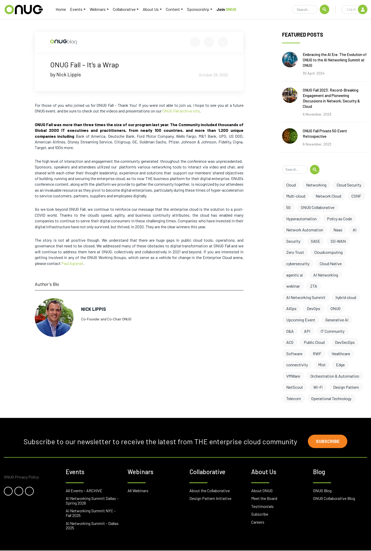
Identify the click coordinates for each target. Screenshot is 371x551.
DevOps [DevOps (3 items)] (313, 308)
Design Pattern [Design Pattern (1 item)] (346, 387)
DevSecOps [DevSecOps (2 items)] (345, 342)
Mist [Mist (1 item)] (322, 364)
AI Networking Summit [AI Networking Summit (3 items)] (305, 297)
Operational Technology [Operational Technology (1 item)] (331, 398)
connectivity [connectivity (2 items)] (297, 364)
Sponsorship (200, 9)
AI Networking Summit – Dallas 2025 (92, 526)
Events (78, 9)
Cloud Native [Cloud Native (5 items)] (331, 263)
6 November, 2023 (317, 114)
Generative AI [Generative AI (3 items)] (336, 319)
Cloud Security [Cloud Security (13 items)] (349, 184)
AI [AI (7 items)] (354, 229)
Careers (257, 522)
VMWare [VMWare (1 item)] (293, 376)
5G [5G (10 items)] (288, 207)
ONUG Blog (322, 491)
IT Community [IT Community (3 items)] (332, 331)
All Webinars (138, 491)
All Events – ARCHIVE (84, 491)
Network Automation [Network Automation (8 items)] (304, 229)
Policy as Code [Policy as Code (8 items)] (339, 218)
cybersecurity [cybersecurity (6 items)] (297, 263)
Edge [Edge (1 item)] (340, 364)
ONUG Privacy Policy (21, 477)
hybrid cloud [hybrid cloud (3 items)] (346, 297)
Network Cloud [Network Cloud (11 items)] (328, 195)
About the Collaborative (209, 491)
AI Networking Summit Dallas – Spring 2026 (92, 501)
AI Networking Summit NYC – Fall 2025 (91, 513)
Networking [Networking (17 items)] (316, 184)
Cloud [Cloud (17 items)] (291, 184)
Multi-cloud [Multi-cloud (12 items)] (295, 195)
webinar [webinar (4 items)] (293, 285)
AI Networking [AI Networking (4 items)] (325, 274)
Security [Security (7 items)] (293, 241)
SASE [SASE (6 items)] (315, 241)
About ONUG (262, 491)
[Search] (305, 9)
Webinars (100, 9)
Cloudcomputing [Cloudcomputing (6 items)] (328, 252)
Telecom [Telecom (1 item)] (293, 398)
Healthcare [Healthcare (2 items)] (341, 353)
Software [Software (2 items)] (294, 353)
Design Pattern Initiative (210, 499)
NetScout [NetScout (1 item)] (294, 387)
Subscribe (328, 441)
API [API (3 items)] (307, 331)
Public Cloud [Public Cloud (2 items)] (314, 342)
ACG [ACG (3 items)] (289, 342)
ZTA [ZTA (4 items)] (313, 285)
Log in (357, 9)
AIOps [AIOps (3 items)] (291, 308)
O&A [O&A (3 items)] (290, 331)
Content (175, 9)
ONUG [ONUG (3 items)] (336, 308)
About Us (153, 9)
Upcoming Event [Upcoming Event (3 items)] (300, 319)
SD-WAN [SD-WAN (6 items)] (338, 241)
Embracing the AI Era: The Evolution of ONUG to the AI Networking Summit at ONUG (335, 60)
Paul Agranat (72, 263)
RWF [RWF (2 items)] (317, 353)
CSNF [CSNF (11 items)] (356, 195)
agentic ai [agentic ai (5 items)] (294, 274)
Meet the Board (264, 499)
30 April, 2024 (314, 73)
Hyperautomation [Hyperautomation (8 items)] (301, 218)
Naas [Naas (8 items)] (337, 229)
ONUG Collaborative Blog (334, 499)
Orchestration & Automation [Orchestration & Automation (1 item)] (334, 376)
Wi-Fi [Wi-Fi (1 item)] (318, 387)
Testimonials (262, 506)
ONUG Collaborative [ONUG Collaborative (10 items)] (317, 207)
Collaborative (126, 9)
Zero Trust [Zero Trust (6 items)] (295, 252)
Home (63, 9)
